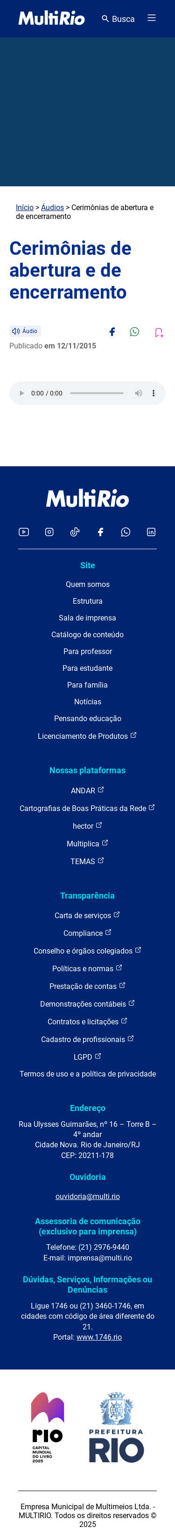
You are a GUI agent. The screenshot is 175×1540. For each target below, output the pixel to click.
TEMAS (87, 861)
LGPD (88, 1057)
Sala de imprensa (87, 617)
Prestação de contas (87, 986)
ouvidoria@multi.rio (88, 1196)
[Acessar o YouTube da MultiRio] (23, 532)
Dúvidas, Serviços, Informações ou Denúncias (87, 1284)
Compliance (87, 933)
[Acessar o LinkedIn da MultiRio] (151, 532)
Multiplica (88, 843)
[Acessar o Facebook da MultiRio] (100, 532)
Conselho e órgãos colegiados (88, 950)
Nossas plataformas (87, 770)
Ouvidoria (88, 1177)
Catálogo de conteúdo (87, 634)
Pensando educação (87, 718)
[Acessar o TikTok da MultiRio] (75, 532)
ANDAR (88, 790)
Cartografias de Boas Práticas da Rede (87, 808)
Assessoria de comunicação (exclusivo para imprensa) (87, 1226)
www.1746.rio (99, 1337)
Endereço (87, 1108)
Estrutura (88, 601)
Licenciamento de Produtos (87, 736)
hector (88, 826)
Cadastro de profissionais (87, 1039)
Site (87, 565)
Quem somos (88, 584)
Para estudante (87, 668)
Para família (87, 685)
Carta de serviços (87, 915)
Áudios (52, 207)
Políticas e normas (87, 968)
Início (25, 207)
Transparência (87, 895)
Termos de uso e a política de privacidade (88, 1074)
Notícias (87, 701)
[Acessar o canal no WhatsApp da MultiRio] (126, 532)
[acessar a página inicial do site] (51, 18)
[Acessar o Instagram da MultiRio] (49, 532)
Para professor (87, 651)
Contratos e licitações (88, 1021)
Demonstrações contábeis (87, 1003)
